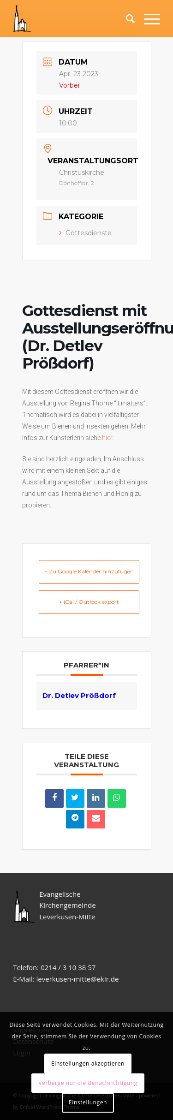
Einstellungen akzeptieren (88, 1063)
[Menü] (147, 18)
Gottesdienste (85, 233)
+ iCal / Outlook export (89, 601)
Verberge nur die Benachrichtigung (87, 1083)
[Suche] (126, 18)
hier (107, 437)
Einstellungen (88, 1102)
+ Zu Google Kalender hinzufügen (89, 571)
